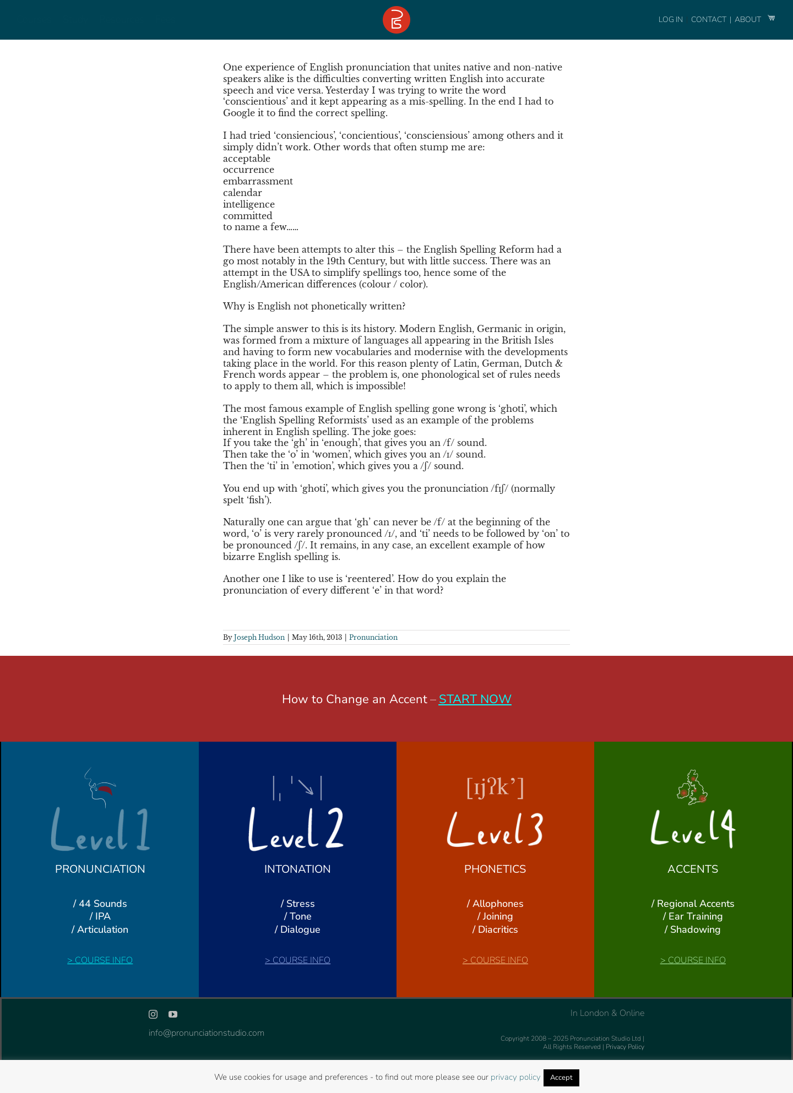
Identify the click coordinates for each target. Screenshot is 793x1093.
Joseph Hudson (259, 637)
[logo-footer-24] (396, 10)
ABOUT (749, 19)
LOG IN (671, 19)
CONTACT (709, 19)
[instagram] (153, 1014)
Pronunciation (373, 637)
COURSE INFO (104, 960)
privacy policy (516, 1077)
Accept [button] (561, 1078)
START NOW (475, 699)
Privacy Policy (625, 1046)
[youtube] (173, 1014)
